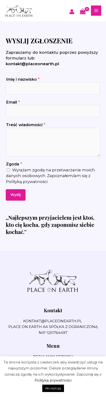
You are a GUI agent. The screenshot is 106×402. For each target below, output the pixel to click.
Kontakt (53, 310)
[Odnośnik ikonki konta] (71, 11)
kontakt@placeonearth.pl (32, 63)
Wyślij (16, 195)
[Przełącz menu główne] (96, 10)
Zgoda (14, 164)
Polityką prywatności (27, 181)
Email (13, 102)
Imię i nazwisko (23, 79)
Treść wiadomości (25, 124)
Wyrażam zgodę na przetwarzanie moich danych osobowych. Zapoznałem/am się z (50, 176)
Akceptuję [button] (53, 388)
